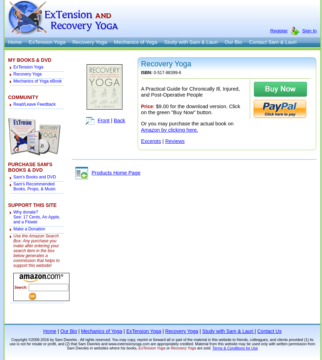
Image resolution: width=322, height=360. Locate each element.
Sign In (309, 30)
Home (15, 42)
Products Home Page (107, 173)
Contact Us (269, 331)
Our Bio (233, 42)
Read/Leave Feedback (34, 104)
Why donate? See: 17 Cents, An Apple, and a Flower (36, 217)
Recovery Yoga (89, 42)
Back (119, 120)
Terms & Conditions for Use (235, 348)
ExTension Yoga (47, 42)
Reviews (175, 141)
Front (103, 120)
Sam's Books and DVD (34, 177)
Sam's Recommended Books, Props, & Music (34, 186)
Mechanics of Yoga (135, 42)
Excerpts (151, 141)
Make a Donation (29, 229)
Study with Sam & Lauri (190, 42)
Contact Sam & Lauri (272, 42)
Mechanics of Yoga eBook (37, 81)
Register (279, 30)
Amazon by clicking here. (169, 130)
